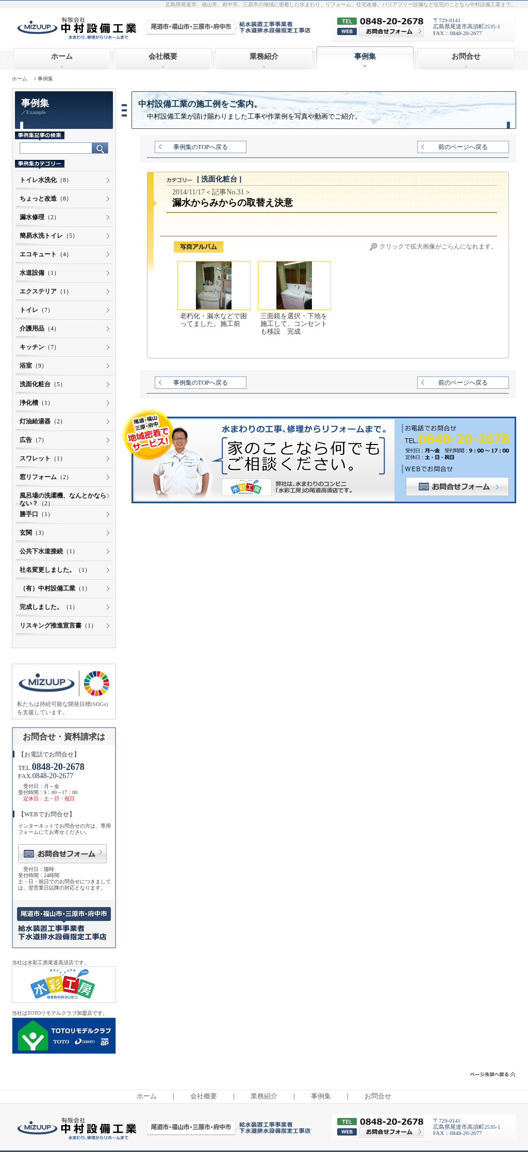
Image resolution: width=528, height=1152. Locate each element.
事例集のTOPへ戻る (200, 147)
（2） (40, 217)
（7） (37, 310)
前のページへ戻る (463, 147)
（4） (46, 254)
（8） (46, 180)
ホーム (62, 56)
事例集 (321, 1096)
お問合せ (466, 56)
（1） (40, 272)
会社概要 (162, 56)
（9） (33, 365)
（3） (33, 532)
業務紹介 (264, 56)
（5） (49, 235)
